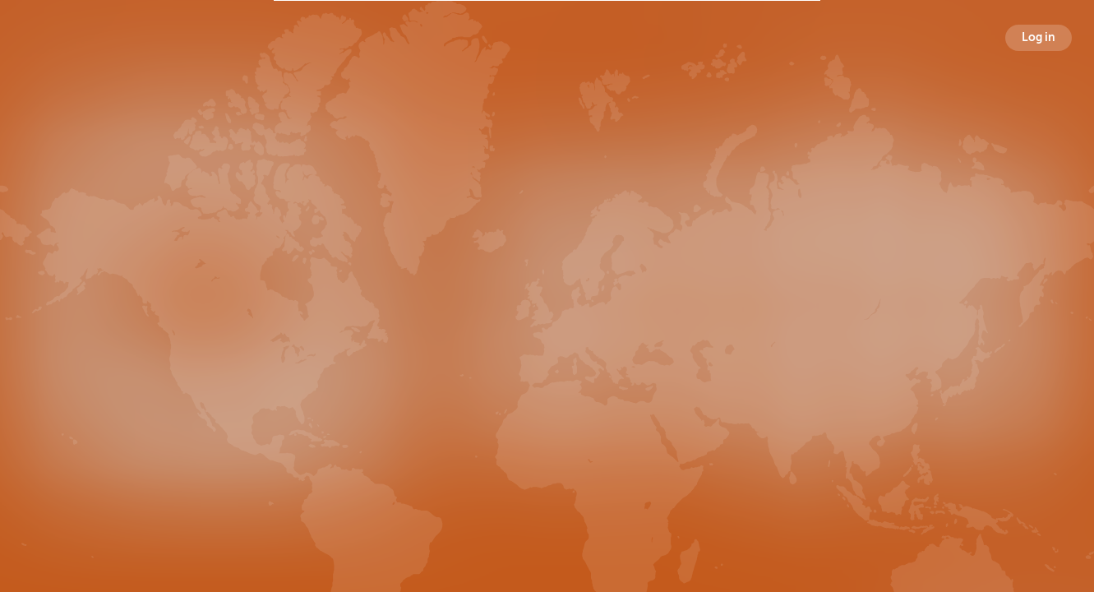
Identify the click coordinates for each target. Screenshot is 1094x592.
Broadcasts (389, 341)
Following (708, 341)
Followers (550, 341)
